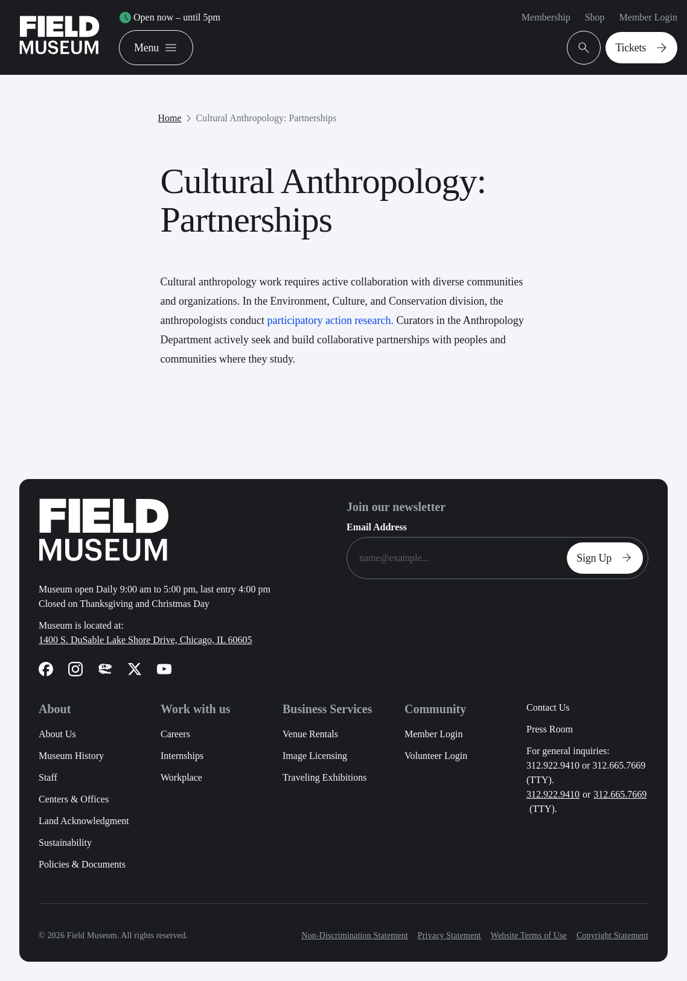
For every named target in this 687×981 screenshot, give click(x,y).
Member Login (648, 17)
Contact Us (548, 707)
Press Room (549, 729)
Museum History (71, 756)
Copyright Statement (612, 935)
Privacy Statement (449, 935)
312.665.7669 (620, 794)
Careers (175, 734)
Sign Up (607, 558)
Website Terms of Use (529, 935)
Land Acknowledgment (84, 821)
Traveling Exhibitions (324, 777)
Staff (48, 777)
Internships (182, 756)
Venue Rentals (310, 734)
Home (170, 118)
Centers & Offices (74, 799)
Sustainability (65, 842)
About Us (57, 734)
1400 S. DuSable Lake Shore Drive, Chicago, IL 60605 (145, 640)
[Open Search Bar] (584, 48)
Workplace (181, 777)
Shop (595, 17)
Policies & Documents (82, 864)
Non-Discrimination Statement (354, 935)
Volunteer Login (435, 756)
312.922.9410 (553, 794)
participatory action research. (330, 320)
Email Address (377, 527)
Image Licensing (315, 756)
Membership (546, 17)
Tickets (644, 48)
